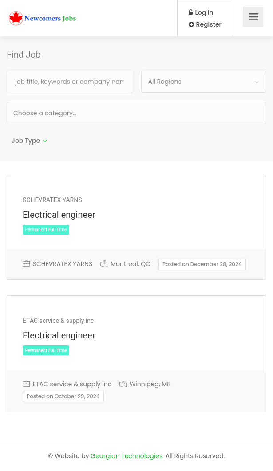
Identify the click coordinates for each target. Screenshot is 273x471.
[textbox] (73, 113)
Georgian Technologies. (127, 455)
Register (205, 24)
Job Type (26, 140)
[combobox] (204, 82)
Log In (201, 12)
